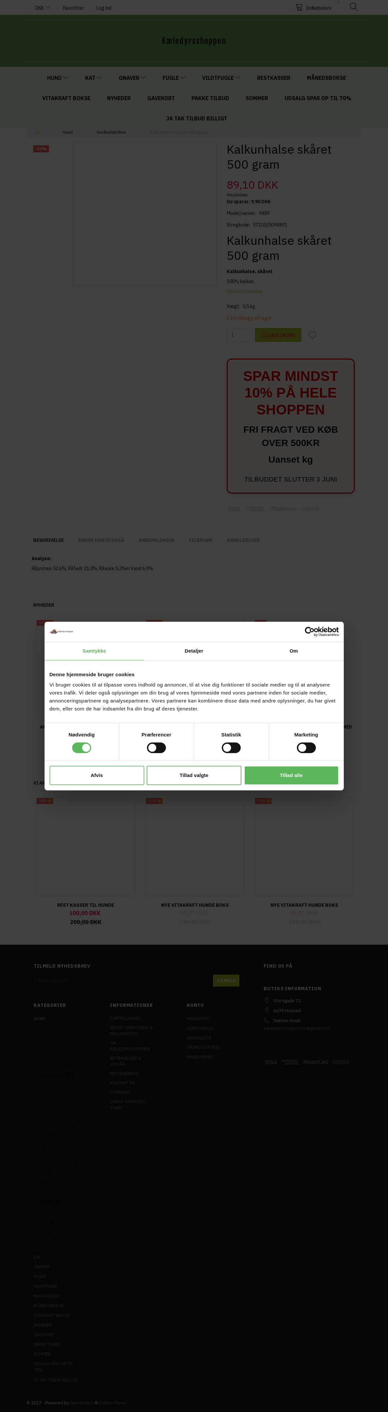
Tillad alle (291, 775)
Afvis (97, 775)
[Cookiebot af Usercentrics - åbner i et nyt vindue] (310, 632)
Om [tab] (294, 651)
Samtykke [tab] (94, 651)
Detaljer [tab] (194, 651)
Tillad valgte (194, 775)
